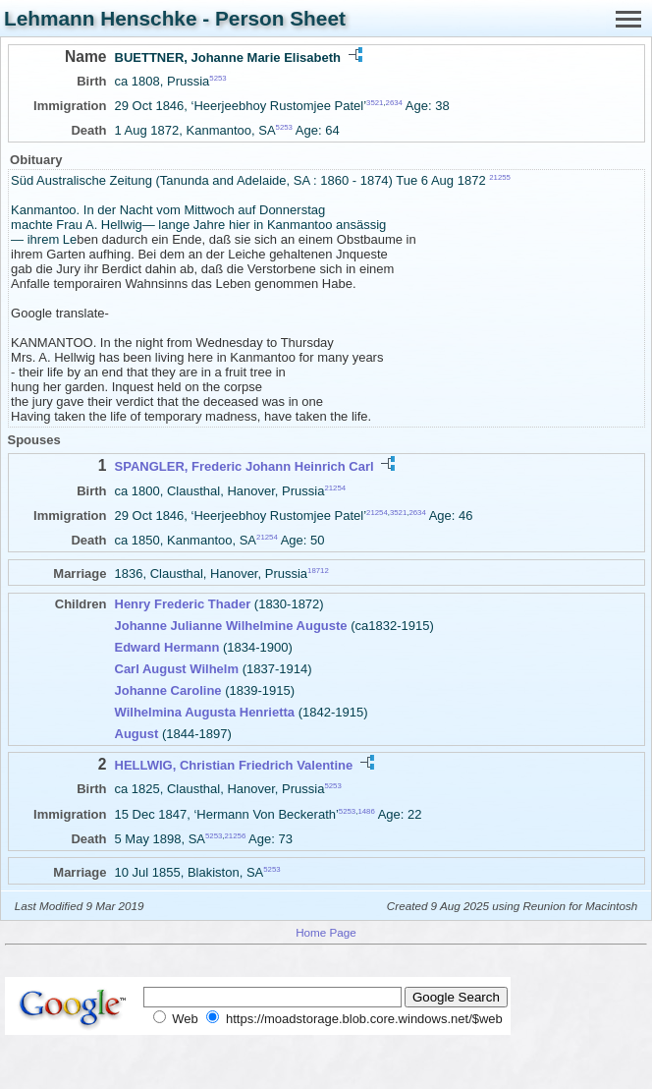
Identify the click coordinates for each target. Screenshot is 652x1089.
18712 (318, 570)
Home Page (326, 932)
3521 (374, 102)
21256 (235, 835)
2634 (394, 102)
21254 (335, 487)
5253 (217, 78)
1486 (365, 810)
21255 (500, 177)
